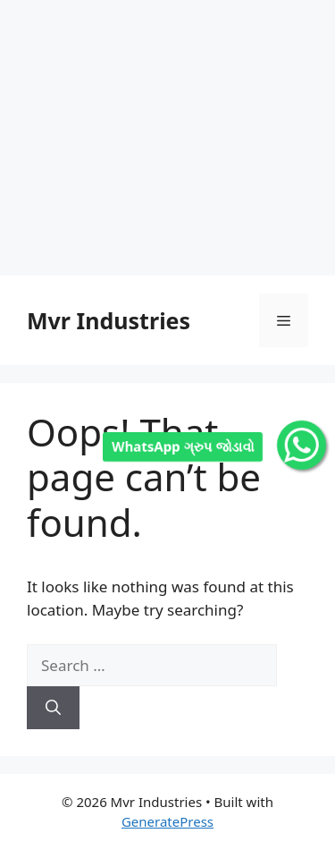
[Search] (53, 707)
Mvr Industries (108, 320)
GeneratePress (167, 821)
